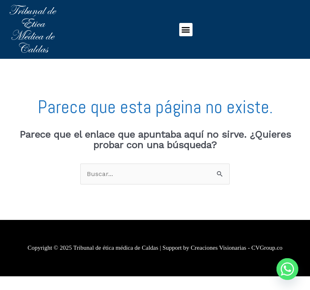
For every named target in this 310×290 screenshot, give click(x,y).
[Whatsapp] (287, 269)
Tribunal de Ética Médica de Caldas (31, 29)
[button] (186, 29)
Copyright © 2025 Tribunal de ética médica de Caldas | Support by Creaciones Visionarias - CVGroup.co (154, 247)
